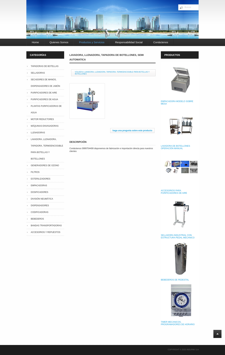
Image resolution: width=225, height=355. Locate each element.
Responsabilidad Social (129, 42)
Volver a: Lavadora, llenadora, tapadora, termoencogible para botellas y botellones (112, 73)
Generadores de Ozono (45, 165)
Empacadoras (39, 185)
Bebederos (37, 219)
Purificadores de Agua (44, 99)
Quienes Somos (59, 42)
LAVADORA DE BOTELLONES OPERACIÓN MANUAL (175, 147)
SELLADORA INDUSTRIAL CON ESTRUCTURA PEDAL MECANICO (178, 236)
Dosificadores (39, 192)
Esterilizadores (40, 179)
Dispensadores (40, 205)
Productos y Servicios (91, 42)
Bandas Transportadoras (46, 225)
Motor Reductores (42, 119)
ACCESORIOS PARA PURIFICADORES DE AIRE (174, 191)
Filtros (35, 172)
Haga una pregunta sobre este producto (132, 130)
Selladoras (38, 73)
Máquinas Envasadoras (45, 126)
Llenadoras (38, 132)
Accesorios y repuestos (45, 232)
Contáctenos (160, 42)
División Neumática (42, 199)
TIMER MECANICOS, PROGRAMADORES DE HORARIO (178, 323)
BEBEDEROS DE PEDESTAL (175, 280)
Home (35, 42)
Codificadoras (39, 212)
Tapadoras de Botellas (45, 66)
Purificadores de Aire (44, 93)
